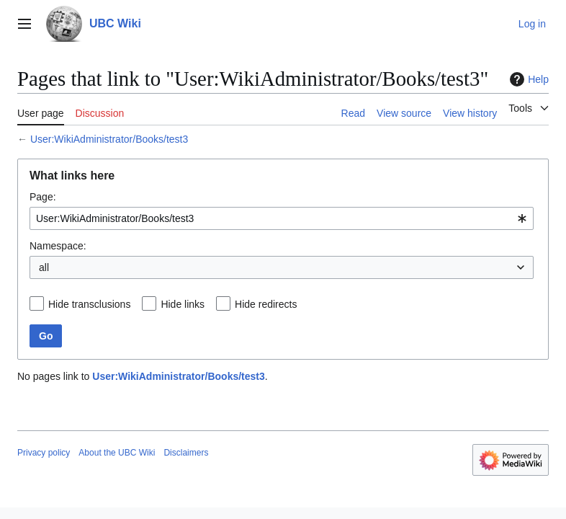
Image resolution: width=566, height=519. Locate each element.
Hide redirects (266, 304)
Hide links (183, 304)
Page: (43, 197)
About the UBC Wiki (116, 453)
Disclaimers (185, 453)
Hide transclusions (89, 304)
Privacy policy (43, 453)
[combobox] (282, 218)
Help (527, 79)
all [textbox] (44, 267)
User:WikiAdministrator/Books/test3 (109, 139)
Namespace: (58, 246)
